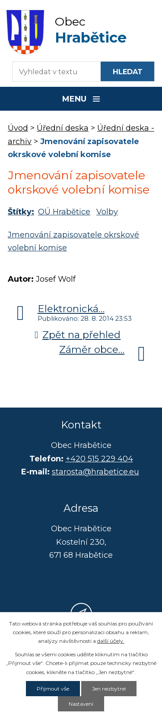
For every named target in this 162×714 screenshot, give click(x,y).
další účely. (110, 641)
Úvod (18, 128)
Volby (107, 212)
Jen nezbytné (109, 688)
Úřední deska (63, 128)
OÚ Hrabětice (64, 212)
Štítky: (21, 212)
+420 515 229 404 (99, 459)
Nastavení (81, 704)
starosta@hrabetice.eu (95, 472)
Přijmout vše (53, 688)
